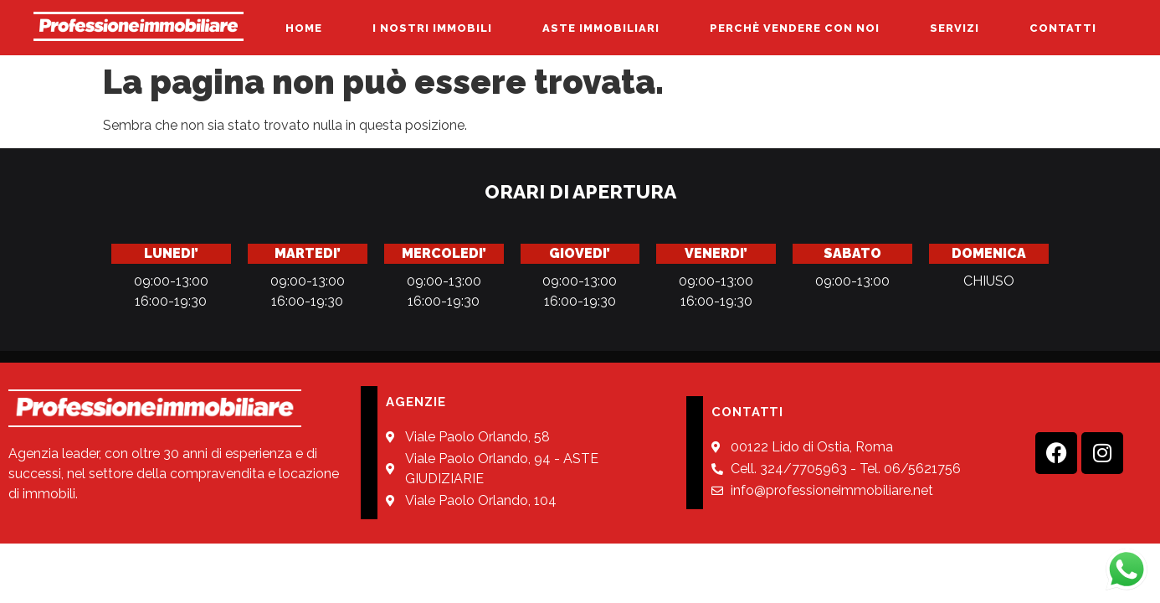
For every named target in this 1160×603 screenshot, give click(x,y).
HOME (303, 28)
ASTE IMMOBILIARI (601, 28)
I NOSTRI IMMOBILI (432, 28)
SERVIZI (954, 28)
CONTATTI (1062, 28)
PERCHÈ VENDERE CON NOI (795, 28)
